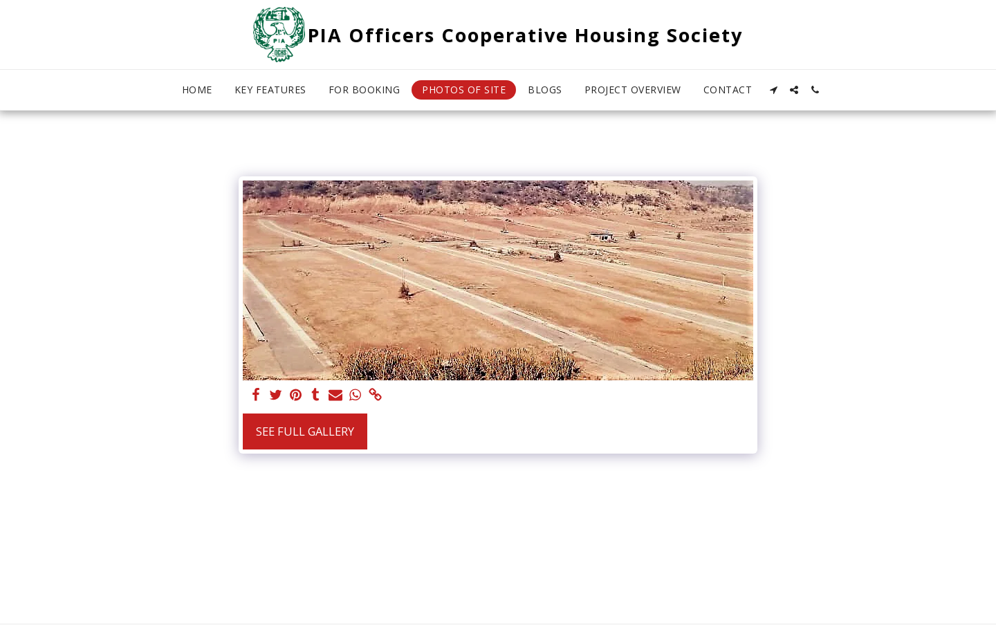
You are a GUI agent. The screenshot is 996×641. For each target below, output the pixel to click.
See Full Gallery (305, 431)
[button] (773, 90)
